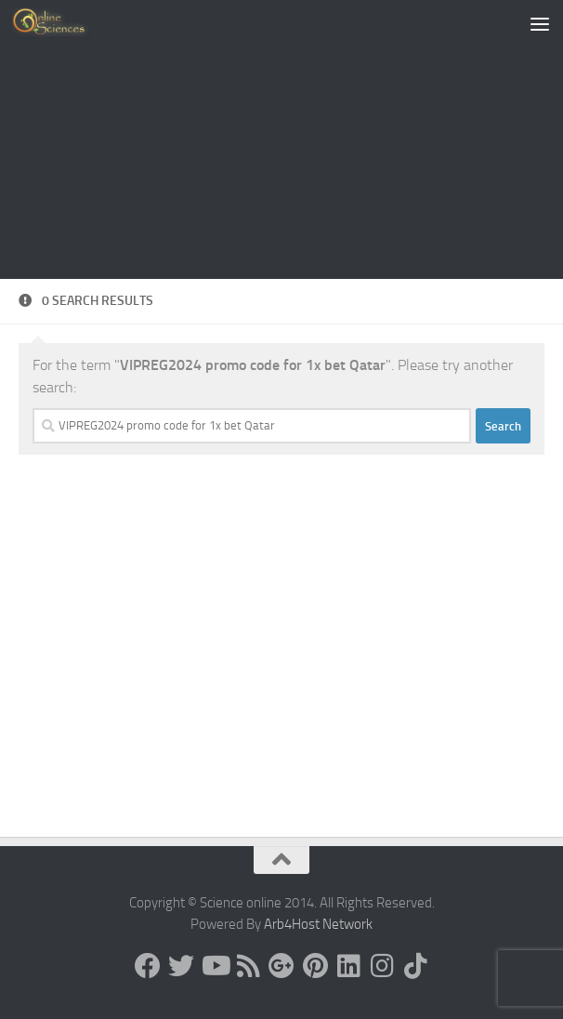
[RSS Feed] (248, 966)
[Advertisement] (281, 139)
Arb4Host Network (318, 924)
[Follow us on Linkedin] (348, 966)
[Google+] (281, 966)
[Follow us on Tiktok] (415, 966)
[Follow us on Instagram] (382, 966)
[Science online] (148, 966)
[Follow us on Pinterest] (315, 966)
